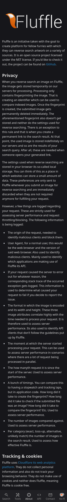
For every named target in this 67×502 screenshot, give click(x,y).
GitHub (51, 64)
